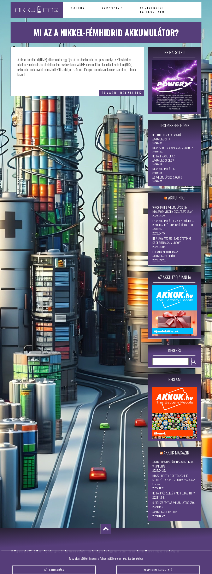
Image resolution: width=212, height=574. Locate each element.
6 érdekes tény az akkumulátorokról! (173, 502)
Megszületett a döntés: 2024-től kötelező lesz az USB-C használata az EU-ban (173, 480)
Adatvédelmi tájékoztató (152, 9)
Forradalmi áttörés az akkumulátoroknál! (165, 254)
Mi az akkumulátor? (163, 169)
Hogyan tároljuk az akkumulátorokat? (163, 158)
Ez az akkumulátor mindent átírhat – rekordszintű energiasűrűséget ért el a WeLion (174, 225)
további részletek (121, 93)
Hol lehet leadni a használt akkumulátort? (167, 137)
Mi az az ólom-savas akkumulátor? (172, 148)
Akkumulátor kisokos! (165, 512)
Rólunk (78, 8)
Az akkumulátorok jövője (167, 177)
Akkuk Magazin (176, 453)
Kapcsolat (112, 8)
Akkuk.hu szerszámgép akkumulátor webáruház (173, 464)
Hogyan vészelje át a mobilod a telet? (173, 493)
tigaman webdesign (78, 551)
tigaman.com (117, 551)
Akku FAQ (41, 551)
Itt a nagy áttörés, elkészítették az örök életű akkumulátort (171, 240)
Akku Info (176, 198)
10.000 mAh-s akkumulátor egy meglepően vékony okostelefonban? (173, 209)
